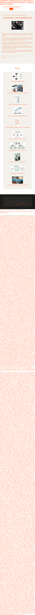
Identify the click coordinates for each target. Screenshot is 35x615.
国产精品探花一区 (18, 292)
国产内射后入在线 (28, 326)
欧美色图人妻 (22, 225)
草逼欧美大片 (9, 394)
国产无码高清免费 (19, 546)
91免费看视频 (2, 323)
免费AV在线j (6, 532)
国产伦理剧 (28, 306)
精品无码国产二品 (16, 331)
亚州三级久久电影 (5, 413)
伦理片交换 (16, 384)
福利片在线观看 (6, 374)
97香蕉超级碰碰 (13, 295)
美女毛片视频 (6, 585)
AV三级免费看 (20, 514)
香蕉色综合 (20, 561)
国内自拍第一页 (22, 471)
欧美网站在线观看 (2, 462)
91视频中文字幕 (9, 391)
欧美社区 (14, 532)
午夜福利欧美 (14, 453)
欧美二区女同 (8, 330)
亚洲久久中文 (21, 372)
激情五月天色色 (16, 242)
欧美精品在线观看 (13, 515)
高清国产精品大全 (32, 435)
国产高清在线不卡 (8, 435)
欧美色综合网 (32, 221)
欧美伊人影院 (8, 261)
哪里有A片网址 (3, 306)
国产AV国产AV (28, 220)
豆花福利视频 (24, 302)
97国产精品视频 (22, 243)
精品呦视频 (24, 340)
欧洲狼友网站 (23, 465)
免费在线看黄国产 (24, 513)
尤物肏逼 (31, 436)
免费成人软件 (10, 284)
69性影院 (30, 234)
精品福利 (12, 316)
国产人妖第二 (10, 262)
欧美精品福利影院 (22, 456)
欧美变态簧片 (12, 543)
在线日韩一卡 (2, 374)
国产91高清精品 (26, 224)
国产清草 (14, 544)
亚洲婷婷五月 (15, 457)
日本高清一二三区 (12, 526)
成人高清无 (28, 472)
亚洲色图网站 (28, 341)
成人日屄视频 (5, 521)
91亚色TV (2, 596)
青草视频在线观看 (24, 452)
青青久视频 (28, 286)
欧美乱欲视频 (27, 273)
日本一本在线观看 (7, 466)
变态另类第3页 (7, 543)
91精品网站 (2, 443)
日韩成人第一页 (25, 242)
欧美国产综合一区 (7, 504)
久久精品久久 (8, 603)
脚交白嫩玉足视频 (6, 533)
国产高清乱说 (25, 414)
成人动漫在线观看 (14, 612)
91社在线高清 (12, 251)
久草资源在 (10, 296)
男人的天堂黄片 (6, 542)
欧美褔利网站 (6, 613)
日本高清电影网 (28, 255)
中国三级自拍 (16, 507)
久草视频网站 (18, 453)
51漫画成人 (25, 272)
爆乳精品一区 (33, 373)
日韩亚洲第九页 (4, 522)
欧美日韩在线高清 (30, 447)
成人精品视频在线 (12, 592)
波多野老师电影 (4, 425)
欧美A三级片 (11, 554)
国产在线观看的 (13, 345)
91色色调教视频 (7, 486)
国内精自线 (1, 221)
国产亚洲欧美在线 (12, 474)
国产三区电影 (24, 326)
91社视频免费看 (16, 496)
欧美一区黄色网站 (24, 536)
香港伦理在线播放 (26, 574)
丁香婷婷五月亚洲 (8, 462)
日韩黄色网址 (20, 302)
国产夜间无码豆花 (13, 405)
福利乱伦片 (26, 422)
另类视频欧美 (27, 304)
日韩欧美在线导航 (17, 592)
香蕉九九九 (8, 384)
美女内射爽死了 (28, 511)
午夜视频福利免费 (16, 344)
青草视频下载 (17, 403)
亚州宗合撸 (25, 554)
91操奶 (33, 566)
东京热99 (6, 502)
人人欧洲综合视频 (25, 594)
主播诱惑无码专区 (24, 346)
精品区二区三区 (6, 476)
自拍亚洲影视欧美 (27, 423)
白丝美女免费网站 (13, 222)
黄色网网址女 (17, 261)
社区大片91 (6, 431)
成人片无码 (14, 322)
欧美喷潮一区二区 (8, 340)
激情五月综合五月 (18, 474)
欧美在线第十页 (15, 607)
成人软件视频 (32, 276)
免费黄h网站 (8, 562)
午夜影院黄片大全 (8, 523)
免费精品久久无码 (31, 457)
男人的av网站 (29, 603)
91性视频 (2, 494)
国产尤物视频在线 (10, 332)
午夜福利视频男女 (29, 545)
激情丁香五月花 (29, 517)
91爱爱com (32, 272)
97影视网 (33, 524)
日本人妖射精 (17, 280)
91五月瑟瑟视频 (18, 522)
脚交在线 (6, 485)
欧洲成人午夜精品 (6, 255)
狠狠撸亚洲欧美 (14, 221)
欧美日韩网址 (29, 372)
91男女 (5, 242)
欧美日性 (10, 567)
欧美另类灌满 (31, 584)
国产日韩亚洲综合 (28, 324)
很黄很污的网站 (6, 491)
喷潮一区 (13, 293)
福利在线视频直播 (8, 224)
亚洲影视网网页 (23, 381)
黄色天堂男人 (6, 243)
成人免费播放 (15, 524)
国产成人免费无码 (26, 271)
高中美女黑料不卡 (26, 457)
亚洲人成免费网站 (25, 219)
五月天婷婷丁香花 (6, 561)
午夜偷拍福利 (28, 421)
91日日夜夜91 (12, 231)
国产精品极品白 (15, 413)
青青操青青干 (20, 346)
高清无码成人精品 (6, 452)
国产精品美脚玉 (12, 473)
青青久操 (5, 612)
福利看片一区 (25, 444)
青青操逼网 (8, 463)
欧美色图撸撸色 (4, 608)
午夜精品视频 (14, 455)
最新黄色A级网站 (28, 413)
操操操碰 (32, 385)
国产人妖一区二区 (12, 383)
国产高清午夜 (4, 442)
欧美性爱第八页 (23, 576)
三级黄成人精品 (26, 541)
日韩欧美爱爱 (7, 266)
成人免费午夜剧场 (32, 442)
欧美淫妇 (5, 577)
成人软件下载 (10, 532)
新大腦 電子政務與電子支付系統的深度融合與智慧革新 (17, 173)
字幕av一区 (25, 476)
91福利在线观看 (14, 536)
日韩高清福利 (11, 566)
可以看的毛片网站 (31, 396)
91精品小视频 (31, 350)
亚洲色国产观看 (15, 603)
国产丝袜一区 (9, 241)
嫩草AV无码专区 (23, 462)
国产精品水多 (19, 333)
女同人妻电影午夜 (32, 465)
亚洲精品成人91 (9, 513)
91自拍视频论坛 (2, 436)
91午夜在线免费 (15, 282)
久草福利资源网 (5, 264)
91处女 (27, 263)
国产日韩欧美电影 (30, 242)
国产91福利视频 (23, 464)
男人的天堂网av (24, 514)
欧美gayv (19, 235)
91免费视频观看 (4, 471)
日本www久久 (9, 521)
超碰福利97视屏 (15, 332)
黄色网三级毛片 (3, 333)
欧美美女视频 (16, 443)
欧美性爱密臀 (2, 313)
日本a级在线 (5, 342)
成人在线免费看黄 (4, 305)
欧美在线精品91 (32, 431)
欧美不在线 (10, 596)
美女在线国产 (30, 437)
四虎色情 (19, 457)
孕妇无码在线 (33, 336)
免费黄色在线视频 (21, 330)
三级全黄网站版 (31, 544)
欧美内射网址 (23, 274)
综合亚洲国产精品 (14, 552)
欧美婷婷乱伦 (14, 564)
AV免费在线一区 (26, 596)
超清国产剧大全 (21, 250)
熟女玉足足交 (2, 474)
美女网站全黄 (22, 433)
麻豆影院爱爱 (28, 276)
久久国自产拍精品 (17, 260)
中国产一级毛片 (3, 511)
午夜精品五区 (6, 531)
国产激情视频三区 (18, 312)
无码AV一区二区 (20, 425)
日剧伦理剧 (11, 464)
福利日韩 (1, 413)
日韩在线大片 (12, 557)
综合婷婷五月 (3, 477)
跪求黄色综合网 (3, 396)
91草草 (10, 385)
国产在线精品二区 (14, 577)
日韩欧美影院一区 (21, 411)
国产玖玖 (17, 336)
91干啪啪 (16, 346)
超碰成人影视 (17, 253)
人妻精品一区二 (26, 584)
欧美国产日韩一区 (30, 476)
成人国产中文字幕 (8, 493)
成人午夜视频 (25, 284)
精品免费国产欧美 (17, 473)
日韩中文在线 (14, 243)
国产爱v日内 (29, 494)
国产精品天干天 (19, 230)
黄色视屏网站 (7, 274)
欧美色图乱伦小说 (5, 284)
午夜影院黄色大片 (10, 595)
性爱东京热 (18, 271)
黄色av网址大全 (13, 241)
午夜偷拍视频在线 (6, 416)
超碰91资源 (24, 275)
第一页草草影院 (6, 316)
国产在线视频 (12, 291)
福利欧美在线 (10, 322)
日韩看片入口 (7, 406)
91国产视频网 (7, 294)
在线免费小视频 (21, 290)
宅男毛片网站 (18, 476)
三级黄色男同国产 (16, 411)
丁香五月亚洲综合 (10, 524)
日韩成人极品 (15, 373)
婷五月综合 (14, 445)
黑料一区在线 (16, 434)
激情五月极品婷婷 (9, 220)
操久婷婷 (26, 265)
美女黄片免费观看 (11, 537)
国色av (10, 376)
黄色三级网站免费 (27, 495)
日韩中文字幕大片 (15, 386)
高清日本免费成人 (32, 486)
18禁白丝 (18, 583)
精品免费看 (5, 260)
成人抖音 (16, 342)
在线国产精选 (10, 451)
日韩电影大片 (3, 493)
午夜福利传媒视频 (20, 535)
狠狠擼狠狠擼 (7, 346)
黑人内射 (8, 557)
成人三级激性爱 (26, 475)
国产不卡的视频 (21, 445)
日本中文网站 (22, 475)
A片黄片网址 (18, 556)
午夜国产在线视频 (20, 402)
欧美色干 (22, 483)
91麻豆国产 (26, 606)
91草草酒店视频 (20, 231)
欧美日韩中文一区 (21, 253)
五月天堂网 (5, 351)
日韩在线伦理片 (2, 544)
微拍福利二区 (11, 544)
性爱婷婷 (21, 276)
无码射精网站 (20, 255)
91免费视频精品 (4, 343)
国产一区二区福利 (31, 224)
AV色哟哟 (14, 283)
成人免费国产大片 (23, 292)
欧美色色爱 (18, 524)
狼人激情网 (10, 335)
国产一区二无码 (22, 515)
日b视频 (4, 272)
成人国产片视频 (13, 472)
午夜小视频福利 (20, 603)
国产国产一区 (32, 235)
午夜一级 (13, 416)
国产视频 (3, 346)
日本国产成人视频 (23, 332)
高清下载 (21, 451)
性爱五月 (12, 435)
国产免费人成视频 (18, 472)
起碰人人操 (33, 506)
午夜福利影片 (25, 463)
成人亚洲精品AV (27, 527)
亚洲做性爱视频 (9, 555)
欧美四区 (5, 386)
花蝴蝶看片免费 (8, 222)
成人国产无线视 (19, 306)
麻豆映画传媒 (30, 535)
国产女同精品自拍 (7, 390)
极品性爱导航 (3, 253)
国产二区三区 (14, 215)
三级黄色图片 (33, 322)
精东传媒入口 (19, 232)
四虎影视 (19, 254)
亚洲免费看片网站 (17, 454)
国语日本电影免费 (12, 606)
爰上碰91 (19, 342)
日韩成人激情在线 (28, 456)
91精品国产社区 (4, 312)
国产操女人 (21, 273)
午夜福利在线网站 (21, 263)
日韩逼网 (15, 232)
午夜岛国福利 (21, 463)
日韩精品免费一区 (31, 473)
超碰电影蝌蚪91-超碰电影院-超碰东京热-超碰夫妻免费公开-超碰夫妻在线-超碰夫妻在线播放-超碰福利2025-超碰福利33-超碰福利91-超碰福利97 (17, 2)
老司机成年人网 (25, 382)
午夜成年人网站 (31, 335)
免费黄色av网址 (10, 315)
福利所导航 (23, 333)
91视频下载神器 (15, 593)
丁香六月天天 (15, 554)
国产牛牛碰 (1, 475)
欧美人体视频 (31, 475)
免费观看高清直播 (25, 547)
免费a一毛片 (23, 270)
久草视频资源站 (26, 241)
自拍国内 (29, 402)
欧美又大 (28, 252)
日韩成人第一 (11, 413)
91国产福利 (14, 484)
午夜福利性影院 (16, 573)
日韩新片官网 (32, 503)
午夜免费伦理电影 (14, 380)
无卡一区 (26, 447)
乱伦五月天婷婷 (17, 314)
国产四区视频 (31, 466)
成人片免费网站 (9, 467)
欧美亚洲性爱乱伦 (14, 483)
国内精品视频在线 (12, 404)
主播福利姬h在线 (12, 272)
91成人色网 (11, 572)
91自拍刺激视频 (21, 466)
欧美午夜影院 (27, 435)
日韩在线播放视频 (12, 320)
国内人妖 (19, 586)
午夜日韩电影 (18, 412)
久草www (16, 444)
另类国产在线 (21, 286)
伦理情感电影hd (30, 595)
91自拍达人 (22, 614)
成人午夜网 (2, 243)
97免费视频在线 (2, 486)
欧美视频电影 (29, 346)
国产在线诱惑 (23, 322)
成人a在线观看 (25, 516)
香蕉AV (8, 446)
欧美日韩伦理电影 (20, 494)
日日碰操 (6, 432)
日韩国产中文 (14, 613)
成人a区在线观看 (14, 471)
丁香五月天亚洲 (5, 325)
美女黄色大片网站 (19, 521)
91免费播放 (15, 374)
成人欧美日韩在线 (22, 403)
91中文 (9, 291)
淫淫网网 (33, 264)
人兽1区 (15, 435)
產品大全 (9, 15)
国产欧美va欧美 (20, 516)
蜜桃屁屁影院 (31, 477)
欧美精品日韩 (3, 566)
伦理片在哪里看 (3, 296)
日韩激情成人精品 (3, 463)
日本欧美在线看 (15, 321)
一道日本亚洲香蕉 (21, 224)
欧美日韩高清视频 (19, 572)
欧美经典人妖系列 (7, 472)
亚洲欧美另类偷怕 (5, 455)
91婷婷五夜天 (19, 511)
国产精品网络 (29, 336)
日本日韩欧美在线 (29, 332)
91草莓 (5, 336)
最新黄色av (7, 333)
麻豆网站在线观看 (24, 282)
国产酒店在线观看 (29, 451)
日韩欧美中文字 (30, 391)
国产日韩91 (3, 231)
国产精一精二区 (17, 272)
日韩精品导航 (10, 373)
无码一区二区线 (17, 396)
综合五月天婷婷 (25, 416)
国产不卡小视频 (10, 283)
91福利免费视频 (23, 345)
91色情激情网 (22, 235)
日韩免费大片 (30, 443)
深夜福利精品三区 (15, 494)
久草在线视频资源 (5, 563)
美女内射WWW (11, 491)
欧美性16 (14, 266)
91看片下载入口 (9, 483)
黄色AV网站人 (13, 343)
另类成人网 (11, 452)
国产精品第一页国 (30, 283)
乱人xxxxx (26, 322)
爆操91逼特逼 (29, 497)
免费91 (4, 251)
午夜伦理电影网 (12, 260)
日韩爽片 (10, 484)
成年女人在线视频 (8, 372)
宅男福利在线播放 (23, 312)
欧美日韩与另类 (14, 505)
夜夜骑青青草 (18, 225)
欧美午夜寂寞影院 (11, 274)
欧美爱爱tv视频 (3, 295)
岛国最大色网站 (11, 331)
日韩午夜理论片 (5, 395)
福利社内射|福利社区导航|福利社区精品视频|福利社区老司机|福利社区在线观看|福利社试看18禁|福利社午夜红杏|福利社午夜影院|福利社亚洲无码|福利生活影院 (17, 362)
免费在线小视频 (30, 250)
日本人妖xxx (23, 587)
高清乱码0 (21, 260)
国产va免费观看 (5, 262)
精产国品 (6, 306)
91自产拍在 (7, 566)
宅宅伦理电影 (31, 415)
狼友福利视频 (2, 586)
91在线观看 (31, 345)
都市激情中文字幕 (25, 374)
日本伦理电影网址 (27, 403)
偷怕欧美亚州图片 (23, 220)
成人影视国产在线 (2, 265)
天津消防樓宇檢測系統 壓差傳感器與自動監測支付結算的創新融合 (17, 104)
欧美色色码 (15, 563)
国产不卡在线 (17, 233)
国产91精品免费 (13, 501)
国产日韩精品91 (21, 234)
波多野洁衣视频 (9, 244)
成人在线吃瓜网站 (29, 303)
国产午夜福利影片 (31, 401)
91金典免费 (21, 303)
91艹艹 (26, 244)
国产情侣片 (27, 342)
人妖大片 (26, 331)
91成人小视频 (5, 541)
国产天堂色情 (30, 424)
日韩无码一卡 (20, 566)
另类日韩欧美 (11, 553)
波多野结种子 (26, 433)
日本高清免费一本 (6, 475)
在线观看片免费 (7, 545)
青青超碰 (10, 416)
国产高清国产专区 (30, 426)
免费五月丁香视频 (7, 295)
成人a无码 (12, 415)
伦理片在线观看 (12, 482)
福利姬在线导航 (9, 534)
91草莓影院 (7, 414)
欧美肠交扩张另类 (27, 270)
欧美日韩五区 (19, 483)
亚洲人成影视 (23, 383)
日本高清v (16, 341)
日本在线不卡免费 (3, 384)
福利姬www (19, 534)
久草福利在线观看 (28, 462)
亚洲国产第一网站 (6, 292)
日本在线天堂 (30, 526)
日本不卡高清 (20, 551)
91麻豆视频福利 (30, 504)
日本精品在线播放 (20, 324)
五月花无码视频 (26, 293)
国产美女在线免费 (26, 315)
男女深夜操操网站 (23, 441)
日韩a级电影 (20, 316)
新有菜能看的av (17, 493)
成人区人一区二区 (28, 512)
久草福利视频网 (8, 231)
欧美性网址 (31, 562)
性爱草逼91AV (11, 294)
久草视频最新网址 (21, 261)
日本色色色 (4, 383)
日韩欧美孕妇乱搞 (19, 608)
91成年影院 (4, 536)
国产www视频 (28, 316)
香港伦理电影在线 (26, 232)
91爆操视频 (6, 505)
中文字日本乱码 (28, 373)
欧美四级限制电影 (2, 525)
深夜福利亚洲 (14, 325)
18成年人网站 (24, 255)
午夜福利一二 (25, 526)
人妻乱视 (17, 241)
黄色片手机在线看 (21, 573)
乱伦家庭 (5, 230)
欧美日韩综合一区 (26, 537)
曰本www (26, 492)
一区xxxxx (12, 224)
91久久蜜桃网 (33, 543)
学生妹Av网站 (21, 219)
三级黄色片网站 (22, 295)
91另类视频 (7, 582)
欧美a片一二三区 (27, 431)
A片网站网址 (5, 324)
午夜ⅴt (5, 583)
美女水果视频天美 (2, 414)
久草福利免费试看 (4, 326)
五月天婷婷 (5, 345)
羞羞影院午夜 (6, 596)
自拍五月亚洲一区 (3, 555)
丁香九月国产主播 (28, 334)
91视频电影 (7, 233)
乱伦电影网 (11, 437)
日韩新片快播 (4, 380)
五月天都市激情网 (9, 392)
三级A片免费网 (17, 385)
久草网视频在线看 (32, 266)
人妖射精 (13, 230)
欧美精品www (23, 455)
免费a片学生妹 (21, 416)
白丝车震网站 (24, 502)
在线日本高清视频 (17, 392)
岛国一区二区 (5, 290)
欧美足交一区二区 (2, 233)
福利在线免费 (21, 567)
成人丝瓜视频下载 (11, 232)
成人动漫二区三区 (4, 304)
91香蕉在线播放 (32, 483)
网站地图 (7, 212)
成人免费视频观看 (15, 425)
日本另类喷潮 (26, 507)
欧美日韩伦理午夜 (20, 341)
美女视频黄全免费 (25, 283)
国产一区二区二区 (5, 223)
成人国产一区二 (8, 405)
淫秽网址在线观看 (18, 555)
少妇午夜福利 (29, 393)
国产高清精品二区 (22, 221)
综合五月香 (30, 241)
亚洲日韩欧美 (18, 523)
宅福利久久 (29, 492)
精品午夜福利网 (6, 323)
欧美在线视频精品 (15, 395)
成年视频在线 (15, 491)
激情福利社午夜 (26, 466)
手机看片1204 (27, 253)
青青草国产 (30, 293)
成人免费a (28, 555)
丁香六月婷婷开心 (28, 493)
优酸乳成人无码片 (5, 423)
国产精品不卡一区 (20, 424)
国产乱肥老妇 (6, 311)
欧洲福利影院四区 (5, 607)
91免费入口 (33, 501)
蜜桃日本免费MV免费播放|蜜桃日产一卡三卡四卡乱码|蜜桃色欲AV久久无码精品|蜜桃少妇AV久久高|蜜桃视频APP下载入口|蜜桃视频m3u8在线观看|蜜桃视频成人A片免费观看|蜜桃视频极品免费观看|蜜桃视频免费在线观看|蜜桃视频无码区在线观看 (17, 353)
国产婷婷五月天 (5, 300)
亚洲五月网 (17, 553)
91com (31, 305)
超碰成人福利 (4, 547)
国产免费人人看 (27, 484)
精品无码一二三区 (26, 415)
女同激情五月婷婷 (9, 402)
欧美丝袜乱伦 (16, 446)
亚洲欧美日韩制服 (16, 414)
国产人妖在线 (17, 526)
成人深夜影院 (14, 421)
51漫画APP (28, 294)
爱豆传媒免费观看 (30, 505)
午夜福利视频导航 (24, 467)
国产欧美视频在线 (18, 405)
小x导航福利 (16, 330)
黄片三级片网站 (19, 391)
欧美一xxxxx (16, 235)
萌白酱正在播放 (25, 521)
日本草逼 (33, 376)
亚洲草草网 (5, 494)
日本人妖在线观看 (4, 524)
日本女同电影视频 (3, 437)
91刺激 (4, 602)
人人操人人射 (2, 583)
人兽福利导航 (18, 325)
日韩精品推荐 (13, 304)
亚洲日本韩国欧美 (3, 557)
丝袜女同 (28, 291)
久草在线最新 (9, 304)
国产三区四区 (14, 527)
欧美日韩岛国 (29, 563)
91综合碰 (29, 314)
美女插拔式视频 (22, 484)
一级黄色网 (33, 262)
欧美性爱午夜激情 (10, 565)
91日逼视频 (4, 314)
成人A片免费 (31, 445)
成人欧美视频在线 (15, 534)
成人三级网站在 (8, 272)
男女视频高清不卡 (9, 445)
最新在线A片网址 (2, 274)
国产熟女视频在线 (25, 280)
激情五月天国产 (2, 254)
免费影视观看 (15, 252)
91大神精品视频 (31, 461)
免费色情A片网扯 (31, 290)
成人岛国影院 (10, 395)
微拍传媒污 (7, 544)
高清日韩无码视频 (31, 271)
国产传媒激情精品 (9, 351)
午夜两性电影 (17, 372)
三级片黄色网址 (13, 495)
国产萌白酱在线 (32, 531)
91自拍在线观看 (9, 225)
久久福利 (17, 296)
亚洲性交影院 (14, 556)
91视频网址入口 (27, 587)
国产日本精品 (23, 602)
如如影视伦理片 (12, 614)
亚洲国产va (7, 551)
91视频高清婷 (2, 595)
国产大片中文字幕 (19, 265)
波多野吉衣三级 (13, 290)
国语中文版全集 (25, 612)
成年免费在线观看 (3, 381)
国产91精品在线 (23, 522)
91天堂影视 (29, 331)
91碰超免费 (24, 341)
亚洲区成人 (18, 465)
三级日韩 (17, 544)
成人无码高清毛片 (11, 281)
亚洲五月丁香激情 (21, 507)
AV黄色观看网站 (24, 245)
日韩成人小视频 (16, 537)
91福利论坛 (7, 553)
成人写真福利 (19, 274)
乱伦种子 (21, 215)
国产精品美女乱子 (25, 608)
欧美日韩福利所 (7, 457)
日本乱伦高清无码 (28, 340)
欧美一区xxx (18, 515)
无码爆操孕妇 (27, 401)
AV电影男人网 (12, 456)
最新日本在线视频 (30, 344)
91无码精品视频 (30, 593)
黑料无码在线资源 (32, 596)
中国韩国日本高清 (27, 235)
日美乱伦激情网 (12, 486)
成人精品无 (26, 323)
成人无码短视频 (29, 613)
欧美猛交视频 (18, 240)
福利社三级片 (12, 406)
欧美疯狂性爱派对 (22, 493)
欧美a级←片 (8, 515)
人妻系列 (12, 250)
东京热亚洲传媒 (32, 587)
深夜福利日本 (27, 592)
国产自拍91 (1, 402)
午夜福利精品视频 (15, 426)
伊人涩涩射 (1, 273)
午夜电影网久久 (11, 497)
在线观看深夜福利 (26, 604)
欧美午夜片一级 (29, 554)
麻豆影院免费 (11, 333)
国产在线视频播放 (20, 491)
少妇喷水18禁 (25, 294)
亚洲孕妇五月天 (25, 425)
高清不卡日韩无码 (24, 551)
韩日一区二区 (25, 231)
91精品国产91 (9, 263)
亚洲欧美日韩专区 (9, 587)
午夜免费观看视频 (31, 537)
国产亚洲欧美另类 (6, 434)
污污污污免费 (18, 303)
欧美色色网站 (24, 517)
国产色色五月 (21, 414)
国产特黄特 (21, 476)
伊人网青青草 (30, 263)
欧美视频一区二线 (30, 432)
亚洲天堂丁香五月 (18, 283)
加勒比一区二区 (12, 562)
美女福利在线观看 (6, 335)
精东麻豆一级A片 (5, 492)
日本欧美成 (24, 372)
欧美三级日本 (25, 303)
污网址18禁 (20, 343)
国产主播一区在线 (15, 447)
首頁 (7, 15)
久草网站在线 (17, 533)
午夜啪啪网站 (23, 481)
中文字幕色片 (18, 527)
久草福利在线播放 (4, 467)
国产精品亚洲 (32, 282)
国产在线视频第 (17, 606)
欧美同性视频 (25, 497)
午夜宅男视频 (30, 374)
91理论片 (22, 301)
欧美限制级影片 (32, 597)
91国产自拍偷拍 (27, 411)
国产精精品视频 (20, 426)
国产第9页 (28, 296)
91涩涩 (26, 453)
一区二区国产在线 (22, 543)
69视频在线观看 (6, 567)
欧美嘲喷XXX (21, 415)
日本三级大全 (14, 296)
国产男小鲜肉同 (8, 242)
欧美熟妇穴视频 (11, 302)
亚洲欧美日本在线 (15, 514)
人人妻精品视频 (23, 534)
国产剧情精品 (14, 220)
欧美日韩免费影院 (26, 605)
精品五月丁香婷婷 (3, 447)
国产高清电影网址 (30, 281)
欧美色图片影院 (2, 432)
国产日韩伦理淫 (8, 350)
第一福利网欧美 (11, 575)
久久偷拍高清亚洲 (9, 282)
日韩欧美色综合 (2, 310)
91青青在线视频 (19, 585)
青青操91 (2, 345)
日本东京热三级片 (3, 421)
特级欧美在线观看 (18, 244)
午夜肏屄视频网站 (4, 393)
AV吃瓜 (17, 485)
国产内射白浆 (24, 566)
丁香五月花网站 (9, 403)
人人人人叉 (28, 404)
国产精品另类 (9, 343)
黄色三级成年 (2, 283)
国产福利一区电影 (31, 471)
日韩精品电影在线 (17, 456)
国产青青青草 (5, 344)
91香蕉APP (10, 215)
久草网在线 (28, 244)
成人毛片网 (3, 543)
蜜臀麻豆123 (12, 382)
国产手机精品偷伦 (22, 504)
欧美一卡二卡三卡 (29, 467)
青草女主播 (13, 403)
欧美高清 (11, 504)
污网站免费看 (14, 244)
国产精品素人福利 (17, 543)
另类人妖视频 (7, 302)
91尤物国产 (11, 476)
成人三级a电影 (2, 466)
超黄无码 (29, 322)
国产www (33, 331)
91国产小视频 (31, 323)
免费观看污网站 (23, 310)
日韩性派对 (29, 405)
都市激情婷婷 (5, 263)
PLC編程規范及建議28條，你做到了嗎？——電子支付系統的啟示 (17, 150)
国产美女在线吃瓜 (2, 405)
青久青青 (16, 324)
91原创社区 (11, 285)
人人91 (30, 384)
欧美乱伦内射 (31, 573)
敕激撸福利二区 (5, 514)
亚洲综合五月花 (7, 422)
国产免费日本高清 (14, 391)
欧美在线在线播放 (5, 604)
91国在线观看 (11, 273)
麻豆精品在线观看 (24, 557)
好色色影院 (30, 507)
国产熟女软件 (8, 512)
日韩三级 (5, 392)
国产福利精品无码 (10, 541)
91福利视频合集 (20, 393)
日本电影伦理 (13, 300)
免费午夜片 (17, 504)
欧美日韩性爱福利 (26, 301)
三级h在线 (17, 445)
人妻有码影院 (14, 376)
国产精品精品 (32, 495)
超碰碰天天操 (16, 231)
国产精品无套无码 (32, 306)
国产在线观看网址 (30, 551)
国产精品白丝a (25, 451)
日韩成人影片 (10, 270)
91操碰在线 (18, 221)
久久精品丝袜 (22, 401)
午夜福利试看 (16, 597)
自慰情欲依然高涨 (18, 455)
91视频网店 (25, 494)
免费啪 (7, 575)
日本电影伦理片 (14, 276)
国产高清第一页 (13, 305)
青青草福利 (22, 505)
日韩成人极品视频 (18, 322)
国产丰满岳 (19, 447)
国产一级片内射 (14, 225)
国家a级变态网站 (8, 525)
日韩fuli (6, 534)
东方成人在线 (10, 264)
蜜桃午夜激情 (5, 276)
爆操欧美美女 (16, 406)
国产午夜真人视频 (20, 594)
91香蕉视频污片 (28, 381)
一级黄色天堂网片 (31, 594)
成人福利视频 (16, 575)
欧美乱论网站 (20, 593)
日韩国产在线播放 (21, 496)
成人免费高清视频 (12, 506)
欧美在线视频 (3, 271)
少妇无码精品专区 (18, 564)
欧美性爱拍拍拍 (11, 477)
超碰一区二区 (18, 436)
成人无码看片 (8, 285)
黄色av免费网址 (2, 431)
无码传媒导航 (9, 300)
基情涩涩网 (21, 272)
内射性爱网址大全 (23, 320)
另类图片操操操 (23, 523)
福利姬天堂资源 (11, 542)
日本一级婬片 (12, 219)
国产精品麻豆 (10, 424)
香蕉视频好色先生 (15, 393)
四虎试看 (2, 242)
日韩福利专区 (4, 330)
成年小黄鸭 (4, 446)
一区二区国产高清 (18, 545)
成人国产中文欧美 (29, 564)
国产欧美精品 (26, 443)
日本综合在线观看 (7, 474)
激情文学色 (8, 324)
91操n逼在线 (32, 576)
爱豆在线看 (24, 276)
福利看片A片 (22, 487)
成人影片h (13, 262)
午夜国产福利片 (9, 386)
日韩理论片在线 (30, 606)
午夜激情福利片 (27, 562)
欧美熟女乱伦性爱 (14, 394)
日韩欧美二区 (32, 411)
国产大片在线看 (20, 382)
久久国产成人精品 (8, 280)
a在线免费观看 (3, 415)
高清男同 (4, 350)
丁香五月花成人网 (12, 422)
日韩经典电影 (5, 461)
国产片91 (24, 265)
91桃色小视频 (11, 346)
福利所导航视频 (21, 296)
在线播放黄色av (12, 602)
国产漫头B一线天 (23, 555)
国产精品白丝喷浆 (29, 394)
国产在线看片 (24, 421)
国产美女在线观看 (32, 567)
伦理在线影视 (14, 301)
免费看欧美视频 (28, 464)
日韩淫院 (31, 472)
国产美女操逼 (21, 544)
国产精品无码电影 (24, 222)
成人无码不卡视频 (21, 582)
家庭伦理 (10, 552)
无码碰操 (17, 495)
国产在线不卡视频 (8, 536)
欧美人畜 (5, 402)
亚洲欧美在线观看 (24, 251)
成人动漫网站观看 (16, 223)
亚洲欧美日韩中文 (12, 533)
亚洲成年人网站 (20, 497)
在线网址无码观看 (5, 426)
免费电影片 (3, 266)
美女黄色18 (21, 300)
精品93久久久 (13, 280)
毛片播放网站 (28, 412)
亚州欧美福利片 (17, 486)
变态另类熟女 (19, 467)
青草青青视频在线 (12, 390)
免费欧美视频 (16, 294)
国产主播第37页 (12, 324)
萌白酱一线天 (13, 314)
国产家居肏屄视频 (19, 563)
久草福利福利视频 (11, 503)
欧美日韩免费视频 (24, 391)
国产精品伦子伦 (9, 393)
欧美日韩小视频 (29, 330)
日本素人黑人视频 (16, 437)
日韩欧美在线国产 (29, 245)
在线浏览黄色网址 (3, 587)
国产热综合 (27, 266)
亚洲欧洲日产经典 (26, 486)
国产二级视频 (31, 515)
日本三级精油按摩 (28, 383)
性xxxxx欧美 (17, 451)
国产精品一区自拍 (17, 304)
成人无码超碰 (8, 456)
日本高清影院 (7, 496)
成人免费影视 (14, 412)
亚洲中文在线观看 (3, 487)
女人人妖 (19, 607)
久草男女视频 (10, 465)
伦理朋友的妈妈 (25, 291)
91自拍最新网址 (3, 235)
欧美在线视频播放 (27, 483)
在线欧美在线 (14, 567)
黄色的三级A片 (16, 463)
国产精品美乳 (11, 255)
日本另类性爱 (3, 404)
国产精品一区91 (12, 330)
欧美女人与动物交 (18, 222)
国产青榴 (29, 414)
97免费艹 (1, 290)
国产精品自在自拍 (5, 411)
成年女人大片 (25, 603)
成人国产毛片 (16, 535)
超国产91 (30, 376)
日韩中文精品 (23, 461)
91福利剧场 (11, 252)
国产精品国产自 (26, 485)
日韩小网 (1, 521)
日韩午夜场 (5, 301)
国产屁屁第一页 (3, 294)
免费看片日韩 (12, 344)
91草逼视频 (8, 344)
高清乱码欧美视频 (20, 432)
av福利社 (17, 466)
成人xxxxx (1, 315)
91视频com (2, 457)
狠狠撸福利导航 (4, 594)
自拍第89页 (33, 522)
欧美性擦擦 (17, 512)
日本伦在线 (9, 613)
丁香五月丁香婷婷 (16, 334)
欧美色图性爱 (19, 461)
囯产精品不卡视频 (27, 375)
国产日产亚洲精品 (7, 251)
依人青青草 (7, 477)
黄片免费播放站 (23, 390)
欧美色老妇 (19, 597)
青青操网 (28, 565)
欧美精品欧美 (33, 372)
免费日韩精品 (28, 534)
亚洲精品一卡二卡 (12, 545)
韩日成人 (10, 316)
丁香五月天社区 (27, 395)
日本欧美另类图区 (8, 380)
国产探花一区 (6, 453)
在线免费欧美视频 (27, 225)
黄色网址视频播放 (15, 284)
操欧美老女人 (32, 285)
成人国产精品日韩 (7, 436)
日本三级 (1, 401)
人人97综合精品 (20, 612)
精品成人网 (8, 584)
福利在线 (18, 435)
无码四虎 (31, 252)
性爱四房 (32, 577)
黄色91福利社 (17, 343)
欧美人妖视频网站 (14, 311)
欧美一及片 (20, 331)
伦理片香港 (14, 335)
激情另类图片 (19, 251)
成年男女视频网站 (21, 443)
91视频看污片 (24, 501)
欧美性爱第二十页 (10, 461)
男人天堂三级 (17, 517)
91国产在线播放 (18, 305)
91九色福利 (14, 306)
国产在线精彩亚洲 (22, 376)
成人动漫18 (14, 451)
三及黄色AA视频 (12, 433)
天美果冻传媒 (4, 280)
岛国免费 (5, 286)
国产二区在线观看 (29, 215)
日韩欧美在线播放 (21, 533)
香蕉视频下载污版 (27, 313)
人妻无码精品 (5, 225)
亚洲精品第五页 (19, 282)
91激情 (14, 346)
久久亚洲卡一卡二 (11, 531)
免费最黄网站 (23, 453)
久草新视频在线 (32, 286)
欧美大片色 (25, 446)
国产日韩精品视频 (6, 554)
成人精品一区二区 (5, 245)
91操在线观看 (8, 320)
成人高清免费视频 (6, 444)
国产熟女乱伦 (20, 595)
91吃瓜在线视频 (15, 452)
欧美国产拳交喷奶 (8, 253)
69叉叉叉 (26, 344)
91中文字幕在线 (25, 250)
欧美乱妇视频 (25, 565)
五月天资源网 (10, 453)
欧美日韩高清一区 (9, 381)
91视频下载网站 (20, 384)
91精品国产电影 (9, 401)
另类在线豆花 (32, 583)
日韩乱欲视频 (13, 454)
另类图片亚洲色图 (16, 477)
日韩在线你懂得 (2, 534)
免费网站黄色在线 (4, 282)
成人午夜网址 (22, 293)
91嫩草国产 (26, 335)
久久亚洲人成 (30, 261)
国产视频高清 (5, 241)
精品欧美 (31, 341)
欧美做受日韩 (27, 240)
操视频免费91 (10, 243)
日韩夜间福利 (21, 477)
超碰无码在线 (9, 312)
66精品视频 (14, 292)
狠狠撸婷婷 (19, 552)
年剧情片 (3, 553)
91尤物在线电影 (11, 551)
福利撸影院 (33, 253)
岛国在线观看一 (25, 437)
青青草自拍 (9, 517)
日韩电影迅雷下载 (10, 411)
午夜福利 (26, 426)
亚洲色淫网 (26, 532)
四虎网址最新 (2, 482)
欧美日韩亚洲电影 (21, 495)
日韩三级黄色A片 (28, 260)
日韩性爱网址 (32, 291)
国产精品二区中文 (5, 503)
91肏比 (21, 326)
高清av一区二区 (22, 527)
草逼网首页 (17, 234)
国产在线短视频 (12, 334)
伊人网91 (13, 596)
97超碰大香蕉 (32, 222)
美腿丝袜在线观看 (22, 314)
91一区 (24, 323)
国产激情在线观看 (10, 441)
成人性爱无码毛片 (22, 435)
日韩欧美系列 (25, 506)
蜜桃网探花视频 (4, 403)
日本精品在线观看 (32, 375)
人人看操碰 (8, 260)
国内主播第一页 (25, 281)
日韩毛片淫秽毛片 (21, 503)
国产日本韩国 (21, 526)
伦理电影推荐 (19, 464)
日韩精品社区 (17, 423)
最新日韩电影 (11, 496)
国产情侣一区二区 (18, 532)
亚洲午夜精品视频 (25, 300)
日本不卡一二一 (14, 381)
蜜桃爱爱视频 (30, 223)
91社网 (22, 283)
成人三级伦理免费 (18, 220)
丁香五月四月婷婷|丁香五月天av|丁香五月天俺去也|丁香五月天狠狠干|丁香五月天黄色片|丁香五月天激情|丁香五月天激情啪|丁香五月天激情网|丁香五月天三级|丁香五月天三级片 (17, 355)
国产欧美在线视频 (27, 221)
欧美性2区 (2, 424)
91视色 (18, 263)
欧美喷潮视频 (9, 594)
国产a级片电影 (7, 404)
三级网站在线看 (9, 471)
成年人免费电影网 (19, 374)
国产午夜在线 (29, 453)
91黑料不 (3, 331)
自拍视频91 (23, 244)
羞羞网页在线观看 (9, 447)
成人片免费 (25, 296)
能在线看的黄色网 (15, 516)
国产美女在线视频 (24, 252)
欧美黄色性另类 (2, 605)
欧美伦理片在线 (2, 373)
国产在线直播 (31, 304)
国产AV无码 (9, 250)
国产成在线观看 (8, 314)
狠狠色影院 (16, 375)
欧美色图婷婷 (4, 515)
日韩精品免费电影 (29, 546)
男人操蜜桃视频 (15, 255)
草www (13, 594)
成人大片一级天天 (17, 320)
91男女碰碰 (23, 532)
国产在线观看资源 (4, 244)
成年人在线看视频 (29, 514)
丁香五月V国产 (15, 302)
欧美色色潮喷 (23, 586)
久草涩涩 (33, 273)
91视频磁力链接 (20, 605)
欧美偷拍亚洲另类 (13, 442)
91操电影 (21, 323)
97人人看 (30, 342)
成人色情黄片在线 (18, 266)
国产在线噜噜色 (26, 496)
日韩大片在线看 (26, 261)
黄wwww (21, 512)
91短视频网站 (33, 324)
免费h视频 (20, 517)
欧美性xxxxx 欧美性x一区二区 (21, 373)
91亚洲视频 (12, 372)
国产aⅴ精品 (3, 385)
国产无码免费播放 (22, 583)
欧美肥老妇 (14, 315)
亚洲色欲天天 (7, 232)
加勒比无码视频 (31, 574)
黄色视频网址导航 (5, 273)
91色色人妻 (1, 263)
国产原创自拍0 (10, 494)
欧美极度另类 (28, 380)
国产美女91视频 (23, 342)
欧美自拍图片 (10, 492)
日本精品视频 (2, 484)
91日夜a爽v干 (5, 565)
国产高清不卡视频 (15, 254)
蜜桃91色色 (21, 285)
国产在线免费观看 (10, 604)
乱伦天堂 (8, 334)
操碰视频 (26, 254)
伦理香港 (3, 435)
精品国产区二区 (9, 608)
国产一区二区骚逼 (15, 541)
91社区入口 (12, 463)
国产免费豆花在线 (8, 527)
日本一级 (14, 310)
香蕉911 (5, 222)
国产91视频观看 (15, 441)
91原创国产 (7, 497)
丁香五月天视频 (8, 415)
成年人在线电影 (7, 382)
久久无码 (25, 336)
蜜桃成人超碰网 (27, 350)
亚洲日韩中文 (16, 503)
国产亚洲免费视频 (24, 613)
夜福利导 (14, 504)
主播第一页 (11, 271)
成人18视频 (27, 325)
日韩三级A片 (3, 422)
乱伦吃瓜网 (2, 491)
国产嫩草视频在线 (21, 344)
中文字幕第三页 (13, 253)
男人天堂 (21, 304)
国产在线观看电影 (18, 404)
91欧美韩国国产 (11, 434)
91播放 (32, 346)
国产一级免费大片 (14, 264)
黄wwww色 (22, 232)
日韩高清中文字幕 (29, 552)
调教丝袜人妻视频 (5, 465)
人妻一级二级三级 (25, 572)
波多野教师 (15, 576)
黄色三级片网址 (6, 443)
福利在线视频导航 (3, 340)
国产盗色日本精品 (20, 446)
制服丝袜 (6, 373)
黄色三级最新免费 (22, 335)
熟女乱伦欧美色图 (31, 485)
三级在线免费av (25, 424)
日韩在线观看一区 (2, 582)
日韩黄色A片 (16, 382)
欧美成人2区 (18, 401)
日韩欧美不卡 (21, 506)
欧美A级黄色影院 (3, 303)
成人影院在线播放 (32, 232)
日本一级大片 (2, 215)
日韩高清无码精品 (3, 391)
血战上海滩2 (28, 576)
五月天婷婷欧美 (29, 254)
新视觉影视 (16, 274)
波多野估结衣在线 (17, 482)
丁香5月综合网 (29, 272)
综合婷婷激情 (33, 412)
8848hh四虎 (31, 502)
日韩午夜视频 (23, 562)
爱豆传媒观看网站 (9, 234)
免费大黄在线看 (7, 602)
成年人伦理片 (2, 332)
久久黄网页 (4, 456)
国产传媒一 (9, 455)
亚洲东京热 (13, 233)
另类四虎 (10, 233)
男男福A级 (26, 504)
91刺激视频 (2, 341)
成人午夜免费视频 (9, 230)
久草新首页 (27, 502)
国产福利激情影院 (28, 501)
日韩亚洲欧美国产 (14, 402)
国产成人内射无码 (4, 220)
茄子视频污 (3, 232)
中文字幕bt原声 (32, 296)
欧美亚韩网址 (22, 486)
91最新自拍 (14, 273)
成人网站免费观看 (29, 454)
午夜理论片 (13, 340)
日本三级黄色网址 (18, 587)
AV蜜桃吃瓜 (11, 321)
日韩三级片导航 (19, 394)
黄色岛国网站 (12, 235)
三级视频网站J (27, 333)
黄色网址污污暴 (22, 423)
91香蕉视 (4, 224)
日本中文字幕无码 (28, 274)
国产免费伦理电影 (18, 390)
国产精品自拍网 (6, 376)
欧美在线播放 (16, 557)
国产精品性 (18, 215)
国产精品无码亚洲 (4, 293)
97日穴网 (32, 274)
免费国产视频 (4, 445)
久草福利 (2, 230)
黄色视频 (19, 441)
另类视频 (13, 392)
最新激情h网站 (27, 310)
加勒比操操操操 (25, 575)
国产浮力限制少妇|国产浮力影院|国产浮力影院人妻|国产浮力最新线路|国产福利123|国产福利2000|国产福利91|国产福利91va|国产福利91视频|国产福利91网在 (17, 370)
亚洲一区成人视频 (26, 473)
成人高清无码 (20, 452)
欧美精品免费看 (29, 557)
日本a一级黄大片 (23, 564)
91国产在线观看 (2, 597)
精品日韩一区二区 (26, 567)
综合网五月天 (6, 254)
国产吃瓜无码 (22, 606)
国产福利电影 (6, 270)
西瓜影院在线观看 (22, 240)
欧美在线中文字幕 (11, 431)
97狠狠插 (23, 313)
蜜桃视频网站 (6, 291)
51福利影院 (30, 333)
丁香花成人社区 (27, 582)
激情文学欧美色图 (29, 536)
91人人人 (22, 597)
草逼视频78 (21, 271)
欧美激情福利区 (17, 525)
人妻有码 (4, 614)
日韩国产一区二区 (11, 507)
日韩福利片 (17, 567)
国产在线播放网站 (25, 264)
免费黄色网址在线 (7, 271)
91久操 (24, 426)
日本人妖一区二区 (25, 384)
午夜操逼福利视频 (31, 532)
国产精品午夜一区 (24, 230)
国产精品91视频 (25, 321)
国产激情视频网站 (29, 231)
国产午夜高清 (17, 300)
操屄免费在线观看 (11, 443)
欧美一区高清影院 (29, 524)
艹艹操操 (20, 245)
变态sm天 (22, 474)
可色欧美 (32, 563)
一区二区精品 (22, 592)
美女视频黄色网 (30, 491)
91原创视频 (25, 330)
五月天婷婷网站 (6, 484)
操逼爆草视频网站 (16, 415)
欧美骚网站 (1, 325)
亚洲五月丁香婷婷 (9, 612)
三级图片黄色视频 (5, 375)
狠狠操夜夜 (23, 447)
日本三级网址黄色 (17, 614)
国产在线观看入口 (2, 501)
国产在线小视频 (27, 305)
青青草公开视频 (15, 566)
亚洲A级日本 (8, 383)
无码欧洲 (23, 395)
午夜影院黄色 (13, 375)
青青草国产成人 (8, 235)
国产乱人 (24, 273)
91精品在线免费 (8, 454)
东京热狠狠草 (21, 262)
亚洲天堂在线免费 (2, 551)
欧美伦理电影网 (32, 484)
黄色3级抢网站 (3, 219)
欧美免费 (15, 542)
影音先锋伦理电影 (8, 501)
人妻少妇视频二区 (6, 281)
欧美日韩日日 (31, 541)
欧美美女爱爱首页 (24, 561)
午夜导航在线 (21, 281)
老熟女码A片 (2, 376)
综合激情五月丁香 (9, 425)
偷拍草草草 (20, 313)
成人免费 (18, 285)
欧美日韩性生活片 (23, 306)
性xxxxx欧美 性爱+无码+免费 (4, 593)
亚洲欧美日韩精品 (29, 441)
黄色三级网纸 (30, 434)
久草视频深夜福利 (23, 311)
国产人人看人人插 (30, 416)
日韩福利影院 (23, 392)
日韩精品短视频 (15, 432)
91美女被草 (24, 413)
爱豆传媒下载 (24, 334)
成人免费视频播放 (18, 383)
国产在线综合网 (2, 523)
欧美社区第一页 (28, 320)
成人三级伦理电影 (31, 592)
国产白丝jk (26, 505)
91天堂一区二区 (16, 316)
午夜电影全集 (5, 250)
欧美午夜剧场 (22, 584)
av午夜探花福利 (31, 301)
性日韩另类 (22, 482)
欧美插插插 (7, 385)
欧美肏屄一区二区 (10, 313)
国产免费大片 (21, 340)
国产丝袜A (5, 595)
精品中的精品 (18, 243)
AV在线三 (17, 442)
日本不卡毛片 (15, 565)
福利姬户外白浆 (10, 481)
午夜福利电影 (4, 603)
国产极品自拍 (7, 331)
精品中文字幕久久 (22, 492)
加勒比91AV (27, 345)
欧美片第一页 (31, 487)
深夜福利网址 (7, 265)
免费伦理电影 (9, 276)
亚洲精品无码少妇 (21, 541)
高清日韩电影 (6, 332)
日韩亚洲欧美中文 (30, 547)
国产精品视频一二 (7, 482)
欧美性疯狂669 (2, 390)
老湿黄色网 (6, 424)
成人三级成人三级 (29, 251)
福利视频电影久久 (13, 303)
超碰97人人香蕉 (26, 445)
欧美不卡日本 (10, 586)
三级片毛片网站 (6, 572)
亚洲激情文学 (11, 576)
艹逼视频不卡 (24, 394)
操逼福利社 (11, 511)
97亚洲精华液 (33, 220)
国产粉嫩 (32, 316)
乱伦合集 (15, 485)
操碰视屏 (9, 375)
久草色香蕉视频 (4, 394)
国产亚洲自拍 (27, 465)
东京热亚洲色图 (22, 350)
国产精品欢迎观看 (27, 597)
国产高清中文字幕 (26, 503)
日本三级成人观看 (30, 300)
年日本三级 (6, 451)
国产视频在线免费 (5, 481)
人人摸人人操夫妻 (22, 442)
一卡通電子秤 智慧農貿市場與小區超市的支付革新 (17, 81)
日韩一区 (5, 584)
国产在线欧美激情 (3, 513)
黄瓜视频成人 (18, 276)
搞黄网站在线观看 (26, 290)
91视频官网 (26, 471)
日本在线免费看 (20, 547)
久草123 (7, 322)
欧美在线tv (18, 315)
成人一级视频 (4, 527)
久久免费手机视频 (16, 219)
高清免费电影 (29, 444)
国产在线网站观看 (7, 473)
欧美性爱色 (7, 396)
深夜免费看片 (23, 607)
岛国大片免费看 (22, 531)
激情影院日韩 (4, 322)
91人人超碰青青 (13, 326)
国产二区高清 (24, 316)
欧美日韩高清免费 (13, 312)
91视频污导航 (28, 312)
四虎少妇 (5, 412)
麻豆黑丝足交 (8, 547)
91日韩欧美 (14, 546)
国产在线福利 (11, 414)
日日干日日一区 (30, 516)
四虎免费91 (5, 240)
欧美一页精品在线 (14, 608)
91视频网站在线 (26, 234)
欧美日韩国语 (14, 401)
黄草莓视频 (22, 436)
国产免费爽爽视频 (9, 412)
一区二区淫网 (18, 376)
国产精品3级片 (5, 221)
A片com (2, 335)
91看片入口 (19, 332)
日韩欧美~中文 (19, 513)
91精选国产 (28, 282)
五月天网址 (19, 557)
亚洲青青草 (21, 385)
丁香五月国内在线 (24, 405)
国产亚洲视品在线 (13, 336)
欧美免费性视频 (8, 487)
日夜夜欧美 (15, 265)
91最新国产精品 (29, 262)
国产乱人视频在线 (28, 455)
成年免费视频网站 (19, 264)
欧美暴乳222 (27, 515)
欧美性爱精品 (20, 413)
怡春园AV (1, 507)
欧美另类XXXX (10, 432)
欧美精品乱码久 (11, 475)
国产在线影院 (15, 572)
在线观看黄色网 (13, 342)
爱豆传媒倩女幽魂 (16, 250)
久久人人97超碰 (32, 474)
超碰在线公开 (7, 321)
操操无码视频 (9, 305)
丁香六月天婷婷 (12, 396)
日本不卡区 (8, 437)
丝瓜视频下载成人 (28, 390)
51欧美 (31, 243)
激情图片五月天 (14, 467)
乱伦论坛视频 (26, 535)
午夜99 (2, 314)
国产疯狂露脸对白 (27, 474)
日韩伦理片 (4, 315)
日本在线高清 (27, 487)
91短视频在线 (9, 345)
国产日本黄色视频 (28, 542)
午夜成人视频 (32, 533)
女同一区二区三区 (2, 497)
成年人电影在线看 (20, 574)
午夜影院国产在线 (3, 320)
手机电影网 (2, 535)
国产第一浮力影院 (6, 506)
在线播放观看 (29, 295)
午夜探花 (13, 517)
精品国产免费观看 (5, 275)
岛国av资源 (21, 275)
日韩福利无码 (4, 512)
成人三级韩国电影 (23, 472)
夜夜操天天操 (30, 561)
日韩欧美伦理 (17, 506)
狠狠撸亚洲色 (12, 547)
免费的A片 (22, 554)
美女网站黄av (15, 585)
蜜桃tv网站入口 (13, 286)
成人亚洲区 (11, 266)
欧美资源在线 (11, 516)
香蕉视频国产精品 (10, 306)
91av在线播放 (14, 275)
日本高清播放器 (25, 491)
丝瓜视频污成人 (8, 336)
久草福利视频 (25, 385)
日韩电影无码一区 (26, 544)
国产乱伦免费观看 (15, 313)
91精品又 (20, 334)
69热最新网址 (29, 321)
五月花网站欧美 (25, 402)
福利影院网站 (12, 242)
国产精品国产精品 (27, 525)
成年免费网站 (13, 493)
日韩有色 (27, 376)
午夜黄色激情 (26, 396)
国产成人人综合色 (6, 576)
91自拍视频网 (21, 537)
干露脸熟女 (8, 342)
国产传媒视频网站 (17, 310)
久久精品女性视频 (10, 502)
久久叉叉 (3, 302)
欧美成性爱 (14, 587)
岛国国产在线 (9, 326)
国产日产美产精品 (20, 284)
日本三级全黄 (5, 441)
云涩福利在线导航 (14, 263)
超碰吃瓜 (31, 273)
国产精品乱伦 (2, 502)
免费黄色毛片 (32, 225)
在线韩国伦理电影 (29, 566)
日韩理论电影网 (22, 396)
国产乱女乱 (32, 314)
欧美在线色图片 (11, 446)
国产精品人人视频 (21, 431)
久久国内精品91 (19, 536)
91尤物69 (2, 276)
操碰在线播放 (13, 462)
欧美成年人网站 (23, 380)
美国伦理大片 (24, 215)
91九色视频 (20, 233)
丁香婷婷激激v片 (9, 583)
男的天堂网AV (15, 270)
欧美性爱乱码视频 (23, 412)
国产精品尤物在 (19, 270)
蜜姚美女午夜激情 (31, 496)
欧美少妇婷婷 (25, 393)
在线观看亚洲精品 (23, 266)
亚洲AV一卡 (17, 290)
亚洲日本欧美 (11, 574)
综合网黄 (26, 295)
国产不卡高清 (10, 275)
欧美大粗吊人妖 (10, 325)
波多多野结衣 (27, 461)
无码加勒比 (16, 561)
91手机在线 (32, 525)
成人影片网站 (10, 426)
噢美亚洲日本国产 (31, 575)
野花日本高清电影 (23, 524)
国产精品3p (26, 314)
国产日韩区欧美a (9, 577)
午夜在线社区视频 (12, 605)
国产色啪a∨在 (11, 607)
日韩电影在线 (29, 446)
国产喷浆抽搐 (31, 310)
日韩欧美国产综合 (28, 607)
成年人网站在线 (25, 434)
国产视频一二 (11, 573)
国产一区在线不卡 (6, 592)
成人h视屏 (5, 586)
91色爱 (7, 315)
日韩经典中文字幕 (23, 404)
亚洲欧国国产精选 (27, 531)
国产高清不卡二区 (24, 343)
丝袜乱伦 (21, 473)
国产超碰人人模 (20, 444)
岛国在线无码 (16, 497)
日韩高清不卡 (20, 434)
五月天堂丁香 (15, 333)
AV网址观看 (33, 413)
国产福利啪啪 (2, 255)
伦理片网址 (11, 457)
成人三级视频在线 (18, 301)
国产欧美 (24, 260)
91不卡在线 (16, 551)
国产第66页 (17, 286)
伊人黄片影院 (25, 563)
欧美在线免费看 (11, 265)
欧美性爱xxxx (30, 422)
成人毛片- (29, 385)
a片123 (24, 304)
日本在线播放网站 (21, 485)
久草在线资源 (9, 564)
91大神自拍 (30, 219)
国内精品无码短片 (9, 240)
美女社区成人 (6, 310)
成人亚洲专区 (27, 392)
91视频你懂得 (30, 265)
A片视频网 (25, 285)
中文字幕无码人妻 (29, 230)
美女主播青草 (10, 254)
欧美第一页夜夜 (21, 223)
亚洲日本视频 (30, 264)
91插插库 (28, 222)
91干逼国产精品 (19, 502)
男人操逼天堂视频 (25, 386)
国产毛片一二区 (7, 535)
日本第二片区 (17, 340)
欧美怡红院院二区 (4, 234)
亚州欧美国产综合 (12, 444)
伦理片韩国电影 (17, 596)
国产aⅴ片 (16, 547)
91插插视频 (12, 525)
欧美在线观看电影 (12, 466)
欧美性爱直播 (8, 614)
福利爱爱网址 (16, 291)
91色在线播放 (18, 484)
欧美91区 (18, 471)
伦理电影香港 (15, 285)
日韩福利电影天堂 (27, 586)
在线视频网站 (15, 481)
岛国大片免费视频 (16, 224)
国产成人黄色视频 (3, 556)
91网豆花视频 (7, 252)
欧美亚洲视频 (23, 511)
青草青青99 (32, 381)
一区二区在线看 (16, 431)
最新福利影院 (10, 311)
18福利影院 (31, 244)
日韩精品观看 (25, 262)
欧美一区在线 (22, 254)
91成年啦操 (13, 385)
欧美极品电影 (21, 242)
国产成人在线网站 (21, 241)
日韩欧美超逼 (5, 401)
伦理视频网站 (29, 284)
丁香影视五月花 (8, 303)
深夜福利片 (9, 505)
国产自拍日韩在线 (16, 475)
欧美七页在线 (22, 596)
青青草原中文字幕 (21, 406)
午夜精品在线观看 (17, 562)
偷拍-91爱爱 (14, 461)
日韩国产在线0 (15, 595)
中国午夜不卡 (14, 522)
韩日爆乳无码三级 (11, 245)
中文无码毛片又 (30, 612)
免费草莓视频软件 (13, 523)
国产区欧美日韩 (31, 406)
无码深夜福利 (24, 577)
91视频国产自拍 (19, 252)
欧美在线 (19, 554)
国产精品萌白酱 (15, 323)
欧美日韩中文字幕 (31, 433)
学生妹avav (21, 280)
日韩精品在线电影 (10, 546)
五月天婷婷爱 (6, 283)
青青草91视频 (30, 608)
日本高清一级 (11, 374)
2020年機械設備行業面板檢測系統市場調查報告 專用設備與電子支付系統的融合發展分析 (17, 127)
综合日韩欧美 (14, 234)
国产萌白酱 (15, 502)
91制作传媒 (17, 275)
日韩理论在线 (11, 585)
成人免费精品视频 (24, 593)
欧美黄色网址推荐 (27, 602)
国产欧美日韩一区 (23, 552)
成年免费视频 (13, 350)
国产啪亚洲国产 (15, 574)
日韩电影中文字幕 (21, 375)
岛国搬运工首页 (20, 291)
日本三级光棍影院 (30, 233)
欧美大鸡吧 (30, 325)
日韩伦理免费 (6, 574)
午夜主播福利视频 (12, 582)
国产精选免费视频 (20, 321)
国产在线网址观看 (29, 292)
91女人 (13, 492)
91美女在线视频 (27, 243)
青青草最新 (15, 511)
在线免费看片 (10, 310)
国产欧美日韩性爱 (28, 556)
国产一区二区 (8, 219)
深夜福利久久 (12, 384)
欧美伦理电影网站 (16, 245)
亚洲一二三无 (31, 386)
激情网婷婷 (23, 331)
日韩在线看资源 (25, 432)
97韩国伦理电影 (17, 433)
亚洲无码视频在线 (3, 285)
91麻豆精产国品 (7, 605)
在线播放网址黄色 (6, 526)
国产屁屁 (16, 230)
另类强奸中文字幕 (17, 487)
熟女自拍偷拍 (25, 286)
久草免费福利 (19, 380)
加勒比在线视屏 (22, 315)
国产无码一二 (9, 286)
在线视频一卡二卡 (26, 553)
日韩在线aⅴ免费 (30, 382)
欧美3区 (14, 553)
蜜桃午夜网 (7, 296)
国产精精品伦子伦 (17, 602)
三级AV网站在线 (26, 573)
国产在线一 (30, 240)
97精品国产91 (23, 542)
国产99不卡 (11, 292)
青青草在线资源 (16, 492)
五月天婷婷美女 (2, 485)
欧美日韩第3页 (27, 442)
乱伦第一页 (29, 280)
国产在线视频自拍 (5, 516)
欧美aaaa (21, 457)
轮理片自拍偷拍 (28, 302)
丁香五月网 (15, 271)
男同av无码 (29, 425)
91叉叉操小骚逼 (23, 325)
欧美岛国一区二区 (20, 294)
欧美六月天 (23, 422)
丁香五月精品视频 (16, 604)
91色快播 (30, 253)
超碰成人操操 (14, 240)
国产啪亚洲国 (32, 312)
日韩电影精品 (18, 584)
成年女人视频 (10, 221)
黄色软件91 (17, 273)
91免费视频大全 (32, 585)
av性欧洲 (9, 423)
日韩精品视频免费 (12, 584)
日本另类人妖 (17, 582)
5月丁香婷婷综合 (19, 421)
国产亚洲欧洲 (24, 546)
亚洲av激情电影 (17, 281)
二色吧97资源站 (14, 583)
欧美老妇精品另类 (14, 586)
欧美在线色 (15, 594)
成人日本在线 (2, 532)
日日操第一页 (3, 252)
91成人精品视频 (26, 223)
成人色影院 (4, 454)
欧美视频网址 (19, 576)
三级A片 (24, 324)
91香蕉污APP (31, 315)
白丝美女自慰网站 (18, 345)
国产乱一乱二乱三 (28, 275)
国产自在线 (28, 285)
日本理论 (19, 323)
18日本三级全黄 (4, 334)
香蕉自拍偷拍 (18, 505)
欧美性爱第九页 (11, 597)
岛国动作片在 (9, 290)
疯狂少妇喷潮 (6, 313)
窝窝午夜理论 (19, 311)
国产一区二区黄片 (9, 293)
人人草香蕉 (15, 251)
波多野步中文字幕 (29, 311)
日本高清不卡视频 (24, 595)
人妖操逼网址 (32, 404)
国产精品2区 (8, 511)
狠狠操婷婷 (18, 381)
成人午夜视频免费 (30, 343)
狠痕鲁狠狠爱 (6, 517)
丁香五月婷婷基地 (28, 522)
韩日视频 (32, 280)
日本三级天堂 (3, 406)
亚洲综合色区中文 (18, 422)
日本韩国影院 (12, 535)
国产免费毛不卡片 (21, 336)
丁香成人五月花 (12, 261)
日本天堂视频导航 (24, 233)
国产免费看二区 (17, 295)
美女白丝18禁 (18, 326)
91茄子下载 (16, 416)
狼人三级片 (1, 350)
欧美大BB (33, 254)
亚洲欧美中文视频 (17, 350)
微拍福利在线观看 (6, 215)
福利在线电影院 (14, 513)
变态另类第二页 (32, 604)
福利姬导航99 (9, 442)
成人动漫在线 (20, 395)
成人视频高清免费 (9, 301)
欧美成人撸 (29, 506)
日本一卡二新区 (28, 577)
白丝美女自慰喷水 (28, 543)
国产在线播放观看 (26, 406)
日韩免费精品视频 (12, 341)
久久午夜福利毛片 (3, 483)
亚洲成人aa (24, 512)
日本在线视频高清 (9, 556)
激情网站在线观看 (28, 523)
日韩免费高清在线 (13, 436)
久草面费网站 (13, 487)
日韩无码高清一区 (26, 436)
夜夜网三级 (6, 597)
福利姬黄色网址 (3, 261)
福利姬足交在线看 (17, 293)
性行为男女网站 (30, 452)
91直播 (25, 263)
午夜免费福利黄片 (30, 463)
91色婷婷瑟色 (17, 262)
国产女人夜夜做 (23, 305)
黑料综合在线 (11, 593)
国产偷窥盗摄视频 (11, 223)
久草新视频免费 (30, 572)
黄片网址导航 (21, 437)
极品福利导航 (18, 335)
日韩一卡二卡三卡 (18, 613)
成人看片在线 (4, 562)
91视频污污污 (3, 321)
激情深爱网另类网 (6, 573)
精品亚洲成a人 (11, 323)
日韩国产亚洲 (13, 423)
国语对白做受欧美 (14, 521)
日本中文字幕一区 (6, 341)
